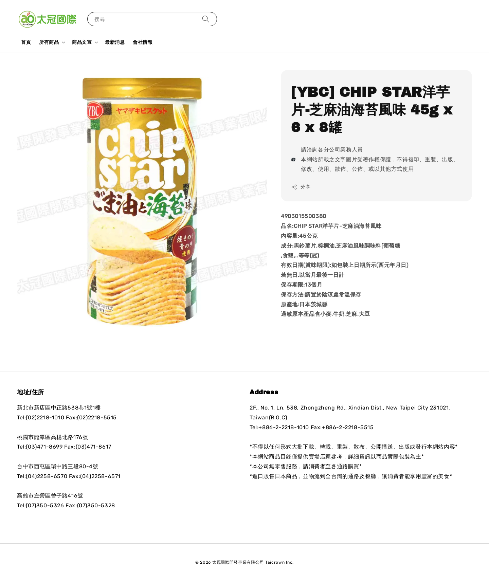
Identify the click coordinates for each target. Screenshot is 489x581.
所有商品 (49, 42)
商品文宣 (82, 42)
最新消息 (115, 42)
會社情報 (142, 42)
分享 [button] (300, 187)
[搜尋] (206, 18)
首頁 (26, 42)
